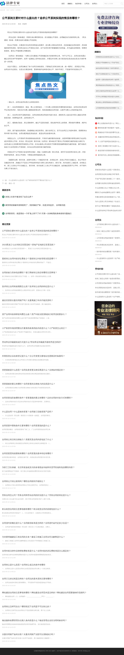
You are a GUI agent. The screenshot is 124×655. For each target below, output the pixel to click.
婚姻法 (70, 3)
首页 (63, 3)
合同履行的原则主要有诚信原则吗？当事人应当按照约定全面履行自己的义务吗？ (108, 184)
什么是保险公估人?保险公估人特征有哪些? (108, 188)
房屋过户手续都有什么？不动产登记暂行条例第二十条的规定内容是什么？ (108, 63)
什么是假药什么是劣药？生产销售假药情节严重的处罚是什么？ (30, 180)
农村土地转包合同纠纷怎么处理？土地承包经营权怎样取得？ (108, 91)
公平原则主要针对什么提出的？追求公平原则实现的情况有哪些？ (109, 224)
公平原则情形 (25, 173)
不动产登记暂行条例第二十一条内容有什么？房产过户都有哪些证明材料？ (108, 179)
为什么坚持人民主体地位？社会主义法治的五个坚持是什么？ (108, 202)
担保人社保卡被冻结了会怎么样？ (19, 197)
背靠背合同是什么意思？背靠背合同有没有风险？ (108, 170)
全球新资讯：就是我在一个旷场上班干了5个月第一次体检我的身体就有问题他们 (38, 213)
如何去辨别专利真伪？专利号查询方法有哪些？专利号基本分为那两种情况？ (108, 68)
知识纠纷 (78, 3)
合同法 (94, 3)
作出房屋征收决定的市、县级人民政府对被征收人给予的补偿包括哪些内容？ (109, 245)
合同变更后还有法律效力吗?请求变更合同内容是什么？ (108, 175)
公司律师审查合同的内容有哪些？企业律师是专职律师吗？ (108, 108)
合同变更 (18, 10)
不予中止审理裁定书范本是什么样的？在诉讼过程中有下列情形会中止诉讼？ (108, 97)
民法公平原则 (14, 173)
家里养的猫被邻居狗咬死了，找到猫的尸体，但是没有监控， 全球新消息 (35, 205)
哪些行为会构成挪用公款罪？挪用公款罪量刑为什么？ (108, 193)
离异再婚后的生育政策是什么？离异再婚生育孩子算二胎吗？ (108, 85)
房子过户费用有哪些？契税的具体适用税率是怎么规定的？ (108, 206)
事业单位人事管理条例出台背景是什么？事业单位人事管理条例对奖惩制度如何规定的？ (108, 102)
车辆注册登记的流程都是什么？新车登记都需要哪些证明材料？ (108, 197)
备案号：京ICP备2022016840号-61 (61, 651)
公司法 (86, 3)
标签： (6, 173)
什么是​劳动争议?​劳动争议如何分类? (108, 210)
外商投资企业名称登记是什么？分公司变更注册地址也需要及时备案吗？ (108, 57)
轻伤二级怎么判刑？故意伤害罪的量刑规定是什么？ (109, 231)
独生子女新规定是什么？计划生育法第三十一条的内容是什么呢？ (108, 74)
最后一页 (12, 183)
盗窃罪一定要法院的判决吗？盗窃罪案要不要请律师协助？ (108, 80)
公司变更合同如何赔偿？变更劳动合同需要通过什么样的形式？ (109, 238)
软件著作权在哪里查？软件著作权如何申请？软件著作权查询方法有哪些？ (109, 252)
